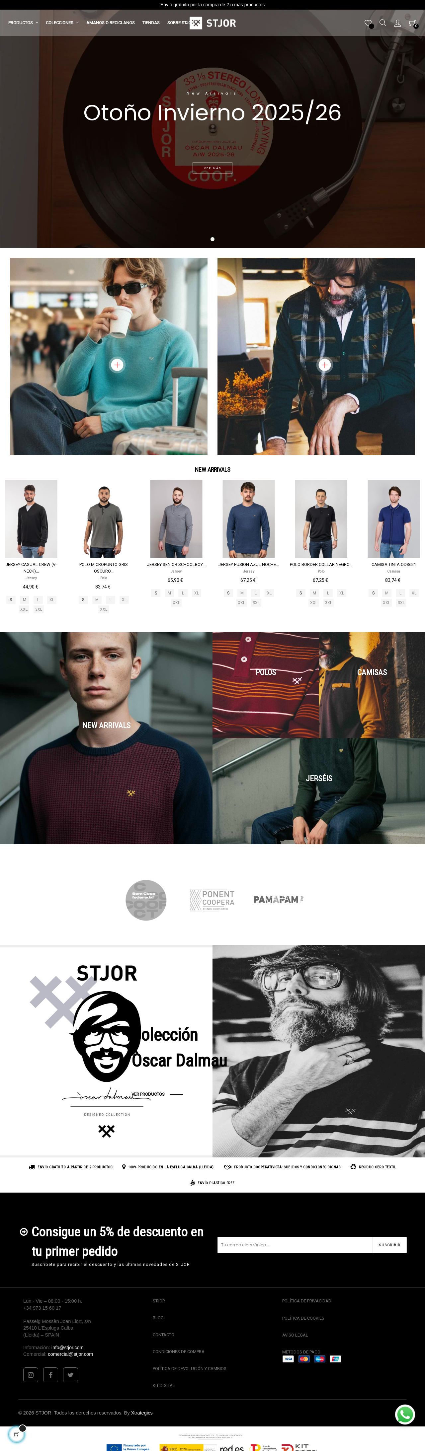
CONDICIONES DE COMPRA (179, 1351)
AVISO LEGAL (295, 1335)
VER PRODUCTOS (148, 1094)
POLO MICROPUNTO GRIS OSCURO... (103, 568)
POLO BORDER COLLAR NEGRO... (321, 564)
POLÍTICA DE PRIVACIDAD (306, 1300)
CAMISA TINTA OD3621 (394, 564)
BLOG (158, 1317)
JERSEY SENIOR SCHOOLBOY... (176, 564)
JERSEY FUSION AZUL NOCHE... (248, 564)
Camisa (393, 571)
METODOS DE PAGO (301, 1351)
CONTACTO (163, 1334)
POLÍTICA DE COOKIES (303, 1318)
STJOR (159, 1300)
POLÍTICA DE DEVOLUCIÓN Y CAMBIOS (189, 1368)
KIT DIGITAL (164, 1385)
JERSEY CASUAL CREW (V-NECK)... (31, 568)
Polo (103, 578)
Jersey (31, 578)
